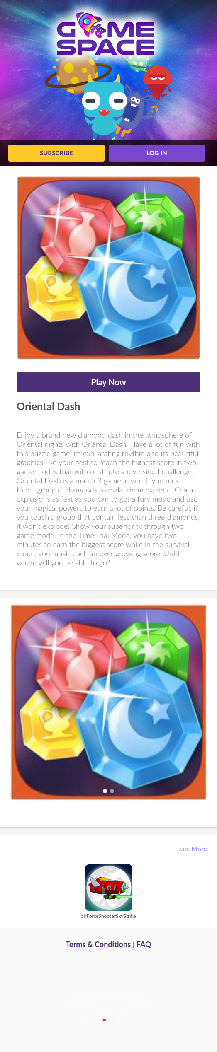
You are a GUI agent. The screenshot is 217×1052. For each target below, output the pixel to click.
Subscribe (56, 153)
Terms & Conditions (98, 944)
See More (194, 848)
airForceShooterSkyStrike (108, 916)
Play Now (108, 382)
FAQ (144, 944)
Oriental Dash (48, 406)
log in (156, 153)
